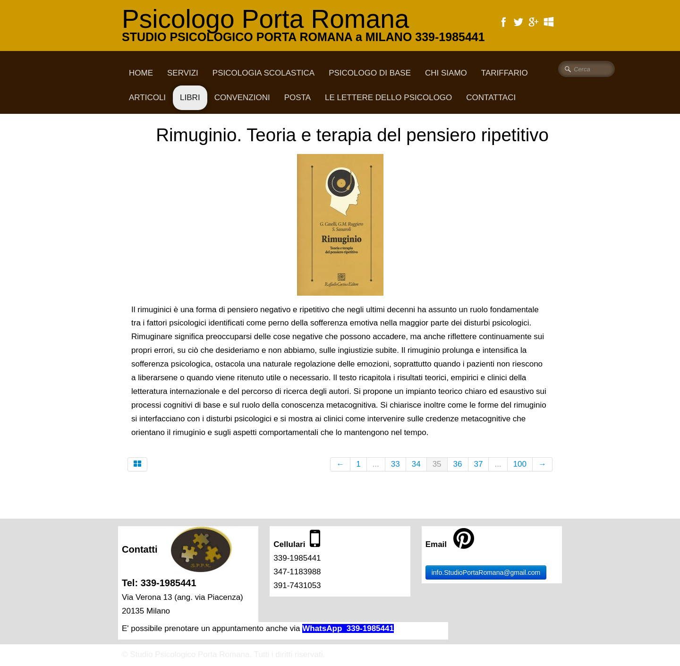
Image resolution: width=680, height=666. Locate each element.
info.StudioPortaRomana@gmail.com (486, 572)
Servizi (182, 72)
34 (416, 464)
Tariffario (504, 72)
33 (395, 464)
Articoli (147, 97)
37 (478, 464)
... (376, 464)
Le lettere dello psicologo (388, 97)
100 (520, 464)
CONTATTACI (491, 97)
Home (141, 72)
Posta (297, 97)
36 (457, 464)
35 (437, 464)
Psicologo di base (370, 72)
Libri (190, 97)
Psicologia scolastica (263, 72)
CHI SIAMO (446, 72)
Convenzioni (242, 97)
